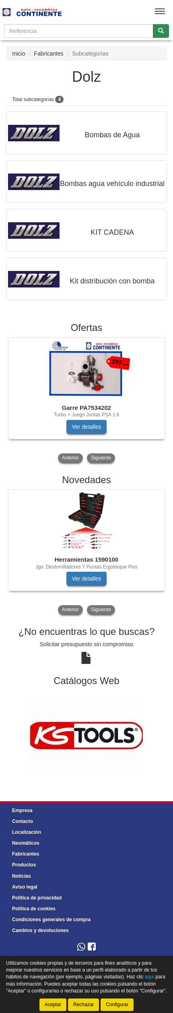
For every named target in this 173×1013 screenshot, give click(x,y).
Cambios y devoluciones (40, 930)
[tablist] (86, 401)
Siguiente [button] (101, 458)
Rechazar (83, 1004)
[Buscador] (78, 31)
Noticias (21, 876)
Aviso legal (24, 887)
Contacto (22, 821)
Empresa (22, 810)
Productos (24, 865)
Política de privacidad (37, 898)
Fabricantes (48, 53)
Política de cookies (34, 909)
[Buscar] (161, 31)
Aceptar (53, 1004)
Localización (26, 832)
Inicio (18, 53)
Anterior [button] (70, 458)
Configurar (117, 1004)
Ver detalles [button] (86, 427)
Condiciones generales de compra (51, 919)
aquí (149, 977)
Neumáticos (25, 843)
